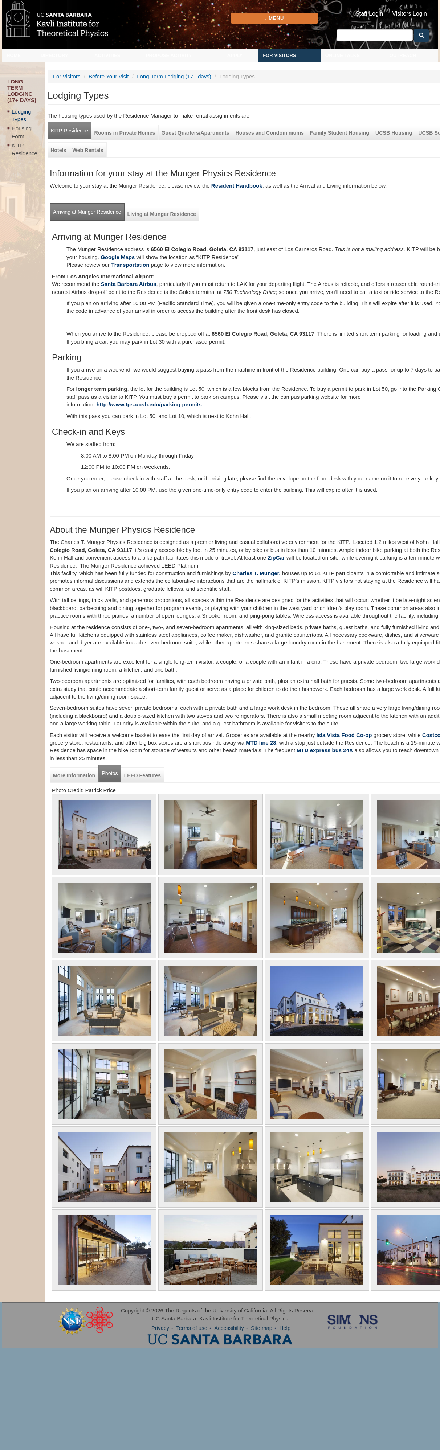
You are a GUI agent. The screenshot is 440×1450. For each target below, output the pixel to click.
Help (284, 1328)
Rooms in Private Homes (124, 133)
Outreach (403, 55)
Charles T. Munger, (256, 573)
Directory (54, 55)
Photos (110, 773)
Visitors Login (409, 14)
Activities (107, 55)
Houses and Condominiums (269, 133)
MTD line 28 (261, 743)
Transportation (130, 265)
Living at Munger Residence (161, 214)
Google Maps (118, 257)
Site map (261, 1328)
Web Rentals (87, 150)
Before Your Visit (109, 76)
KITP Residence (24, 149)
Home (14, 55)
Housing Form (22, 132)
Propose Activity (169, 55)
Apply (235, 55)
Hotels (58, 150)
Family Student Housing (339, 133)
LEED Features (142, 775)
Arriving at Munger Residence (87, 212)
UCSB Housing (393, 133)
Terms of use (191, 1328)
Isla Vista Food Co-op (343, 735)
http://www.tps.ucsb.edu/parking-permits (148, 404)
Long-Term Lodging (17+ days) (174, 76)
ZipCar (276, 557)
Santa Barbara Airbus (128, 284)
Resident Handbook (236, 186)
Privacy (160, 1328)
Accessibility (229, 1328)
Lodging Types (21, 115)
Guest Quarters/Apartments (195, 133)
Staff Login (369, 14)
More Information (74, 775)
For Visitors (279, 55)
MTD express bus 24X (325, 750)
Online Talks (342, 55)
